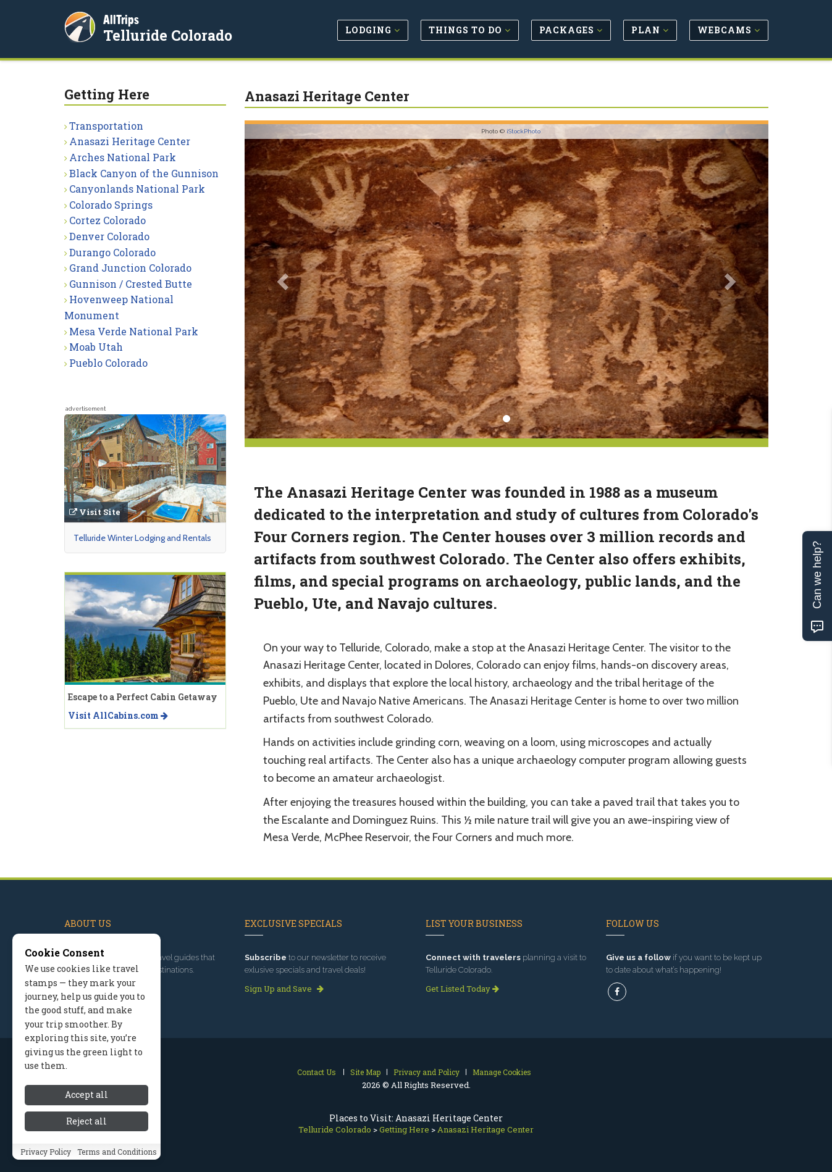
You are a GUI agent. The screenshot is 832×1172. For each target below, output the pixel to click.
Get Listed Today (462, 988)
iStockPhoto (523, 131)
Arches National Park (122, 157)
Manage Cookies (502, 1072)
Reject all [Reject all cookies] (86, 1125)
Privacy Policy (45, 1155)
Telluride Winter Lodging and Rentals (142, 537)
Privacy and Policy (426, 1072)
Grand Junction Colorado (130, 267)
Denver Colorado (109, 236)
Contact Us (316, 1072)
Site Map (365, 1072)
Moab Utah (96, 346)
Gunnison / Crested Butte (130, 283)
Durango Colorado (112, 252)
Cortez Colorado (107, 220)
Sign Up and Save (284, 988)
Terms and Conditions (117, 1155)
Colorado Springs (111, 204)
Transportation (106, 125)
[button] (284, 281)
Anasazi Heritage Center (129, 141)
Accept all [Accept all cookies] (86, 1099)
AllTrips (123, 17)
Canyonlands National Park (137, 188)
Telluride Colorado (169, 33)
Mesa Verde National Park (133, 331)
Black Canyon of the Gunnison (144, 173)
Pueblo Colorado (108, 362)
